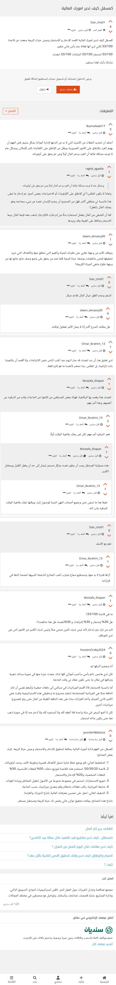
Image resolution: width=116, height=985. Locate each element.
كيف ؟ (108, 882)
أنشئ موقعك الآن (102, 961)
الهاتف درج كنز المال (99, 846)
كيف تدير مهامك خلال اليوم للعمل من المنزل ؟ (82, 864)
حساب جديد (68, 89)
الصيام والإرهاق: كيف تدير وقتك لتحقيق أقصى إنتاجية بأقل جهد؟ (70, 873)
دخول (44, 89)
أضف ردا (84, 133)
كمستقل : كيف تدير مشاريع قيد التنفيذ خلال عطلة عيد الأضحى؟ (71, 855)
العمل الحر (99, 30)
